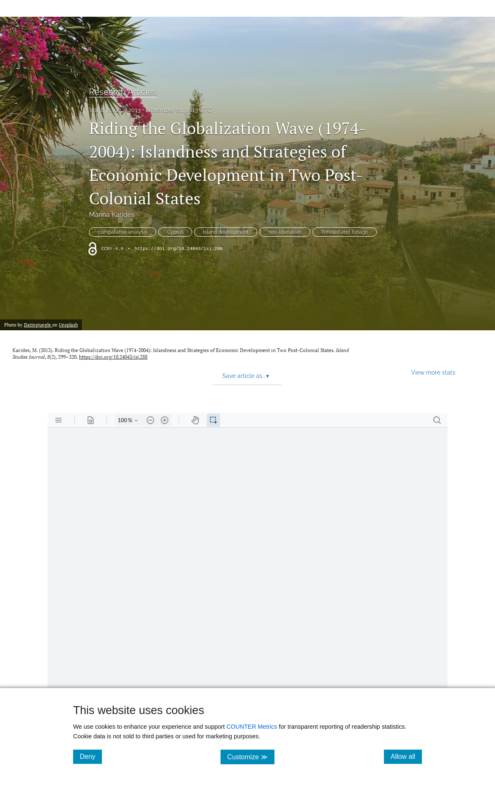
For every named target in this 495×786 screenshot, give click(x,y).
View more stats (433, 372)
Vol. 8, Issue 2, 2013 (114, 110)
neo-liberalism (285, 232)
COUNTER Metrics (251, 726)
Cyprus (175, 232)
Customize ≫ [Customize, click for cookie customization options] (250, 756)
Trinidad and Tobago (344, 232)
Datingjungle (38, 325)
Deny (91, 756)
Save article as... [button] (245, 376)
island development (226, 232)
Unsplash (68, 325)
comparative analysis (122, 232)
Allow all (406, 756)
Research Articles (123, 92)
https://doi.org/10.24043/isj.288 (179, 248)
